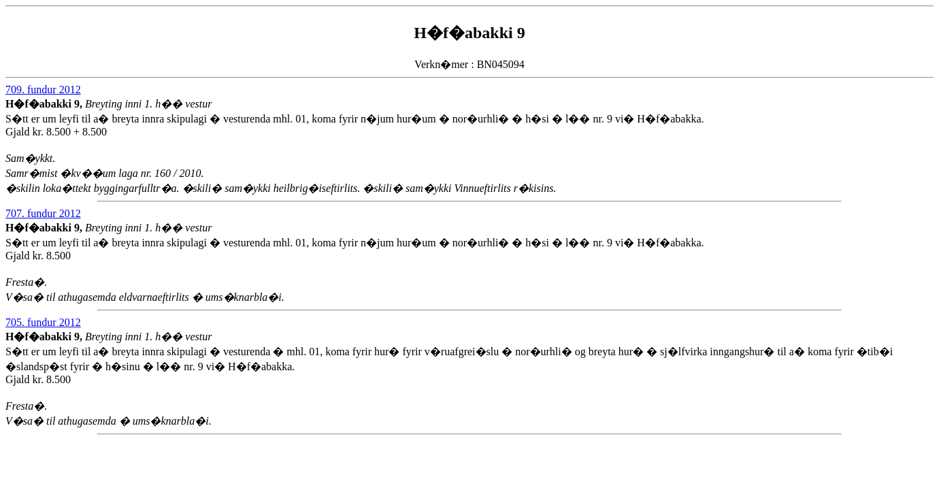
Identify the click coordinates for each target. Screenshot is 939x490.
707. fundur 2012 (43, 213)
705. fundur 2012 (43, 322)
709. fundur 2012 (43, 89)
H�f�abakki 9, (45, 104)
